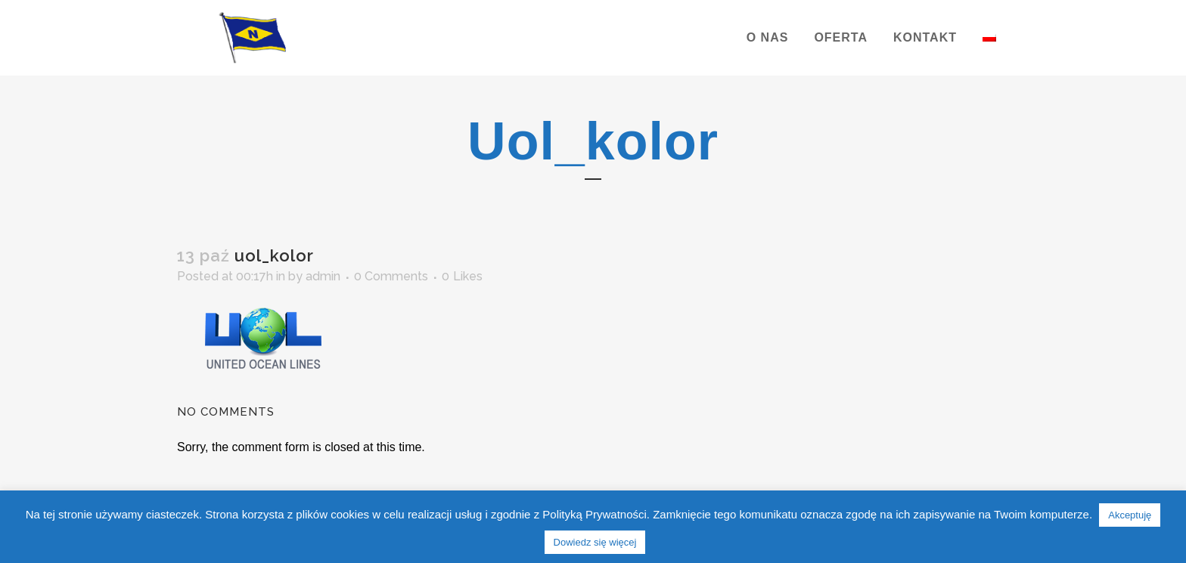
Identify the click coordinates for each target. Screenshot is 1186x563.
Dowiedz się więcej (595, 542)
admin (323, 276)
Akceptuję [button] (1129, 515)
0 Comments (391, 276)
